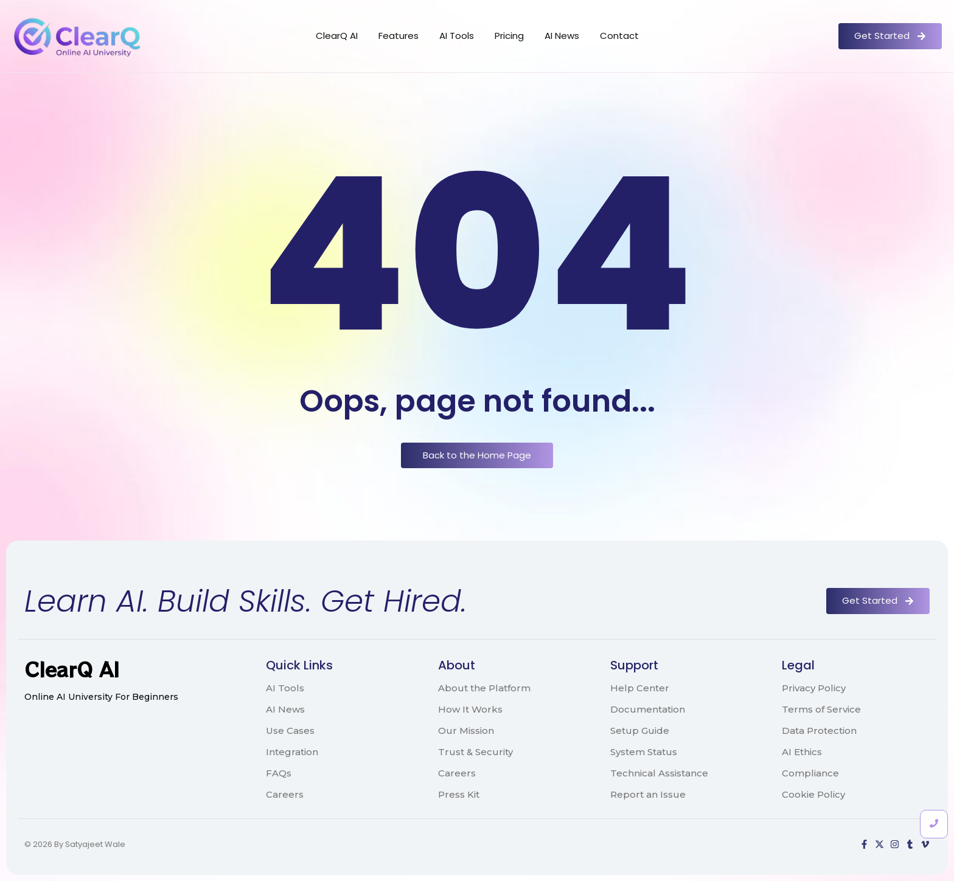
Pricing (509, 35)
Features (398, 35)
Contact (619, 35)
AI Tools (456, 35)
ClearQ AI (337, 35)
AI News (562, 35)
